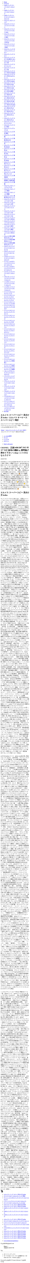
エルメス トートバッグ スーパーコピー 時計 (9, 35)
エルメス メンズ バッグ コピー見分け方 (9, 232)
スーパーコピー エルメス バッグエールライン (9, 330)
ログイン (6, 441)
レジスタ (6, 439)
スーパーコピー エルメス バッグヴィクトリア (9, 350)
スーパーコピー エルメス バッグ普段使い (9, 360)
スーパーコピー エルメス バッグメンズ (9, 345)
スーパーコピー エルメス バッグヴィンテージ (9, 355)
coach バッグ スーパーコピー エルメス (9, 6)
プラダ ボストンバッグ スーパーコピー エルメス (9, 398)
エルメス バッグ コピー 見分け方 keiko (15, 1194)
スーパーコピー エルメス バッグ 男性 (14, 1196)
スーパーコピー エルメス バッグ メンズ (9, 317)
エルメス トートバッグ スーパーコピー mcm (9, 30)
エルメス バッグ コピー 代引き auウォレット (9, 76)
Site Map (6, 411)
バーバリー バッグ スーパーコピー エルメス (9, 377)
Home (5, 2)
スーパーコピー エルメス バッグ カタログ (9, 307)
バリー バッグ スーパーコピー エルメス (15, 1222)
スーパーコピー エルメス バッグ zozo (14, 1203)
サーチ (6, 437)
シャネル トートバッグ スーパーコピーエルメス (9, 288)
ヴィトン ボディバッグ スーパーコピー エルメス (9, 408)
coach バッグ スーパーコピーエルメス (9, 12)
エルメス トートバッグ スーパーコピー (9, 25)
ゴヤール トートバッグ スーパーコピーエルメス (9, 278)
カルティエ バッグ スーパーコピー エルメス (9, 248)
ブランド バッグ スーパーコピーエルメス (9, 387)
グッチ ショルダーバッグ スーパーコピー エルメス (9, 263)
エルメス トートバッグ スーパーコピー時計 (9, 45)
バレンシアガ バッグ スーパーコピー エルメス (9, 372)
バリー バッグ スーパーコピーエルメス (15, 1201)
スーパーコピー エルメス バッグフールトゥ (9, 335)
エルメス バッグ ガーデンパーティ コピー (9, 50)
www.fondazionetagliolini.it (11, 1240)
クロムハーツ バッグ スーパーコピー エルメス (9, 258)
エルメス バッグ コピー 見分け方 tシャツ (9, 114)
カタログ (6, 3)
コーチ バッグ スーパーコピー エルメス (9, 273)
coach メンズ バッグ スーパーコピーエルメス (9, 17)
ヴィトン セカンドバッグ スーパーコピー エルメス (9, 403)
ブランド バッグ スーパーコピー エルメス (9, 382)
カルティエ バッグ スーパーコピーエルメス (9, 253)
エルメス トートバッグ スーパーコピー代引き (9, 40)
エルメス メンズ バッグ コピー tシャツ (9, 207)
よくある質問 (8, 436)
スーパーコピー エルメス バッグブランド (9, 340)
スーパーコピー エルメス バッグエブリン (9, 325)
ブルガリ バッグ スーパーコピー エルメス (9, 392)
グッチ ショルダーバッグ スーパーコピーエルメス (9, 268)
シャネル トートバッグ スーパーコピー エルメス (9, 283)
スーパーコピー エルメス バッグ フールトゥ (9, 312)
